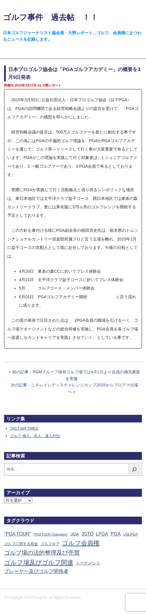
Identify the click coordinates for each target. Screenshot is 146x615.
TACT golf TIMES (24, 428)
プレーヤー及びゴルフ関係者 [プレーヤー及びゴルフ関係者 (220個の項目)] (36, 571)
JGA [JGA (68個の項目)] (75, 534)
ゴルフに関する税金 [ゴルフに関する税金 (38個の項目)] (21, 544)
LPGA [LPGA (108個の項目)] (102, 533)
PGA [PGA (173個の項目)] (116, 534)
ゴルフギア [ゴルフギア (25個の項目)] (50, 544)
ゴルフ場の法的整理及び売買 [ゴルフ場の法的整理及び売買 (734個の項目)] (42, 552)
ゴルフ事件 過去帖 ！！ (50, 17)
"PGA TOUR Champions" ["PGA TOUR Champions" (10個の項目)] (50, 534)
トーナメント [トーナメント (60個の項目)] (88, 563)
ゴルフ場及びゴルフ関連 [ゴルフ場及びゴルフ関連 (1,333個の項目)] (38, 562)
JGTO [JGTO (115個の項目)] (87, 533)
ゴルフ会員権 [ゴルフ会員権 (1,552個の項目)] (80, 543)
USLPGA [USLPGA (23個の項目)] (130, 534)
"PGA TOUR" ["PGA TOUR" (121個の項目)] (17, 533)
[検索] (134, 469)
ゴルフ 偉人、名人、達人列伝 (35, 436)
